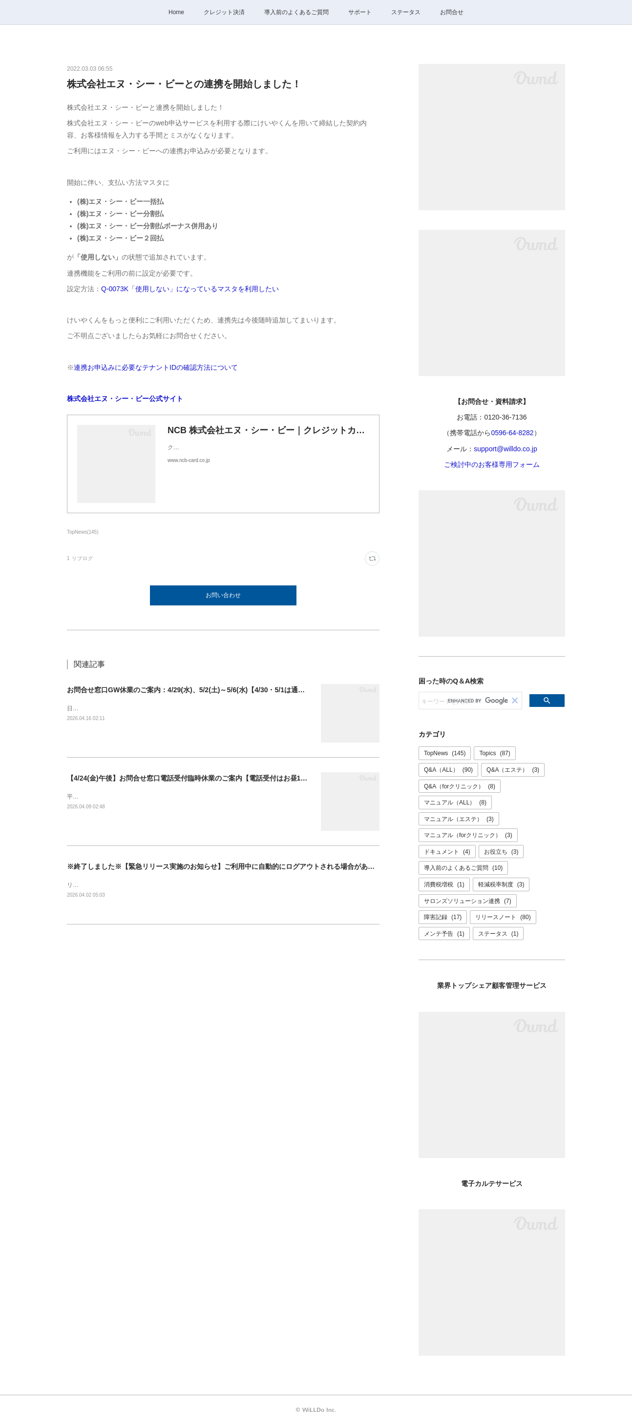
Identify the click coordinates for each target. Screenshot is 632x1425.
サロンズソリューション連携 (467, 901)
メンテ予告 (444, 933)
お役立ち (501, 851)
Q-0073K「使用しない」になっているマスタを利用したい (190, 289)
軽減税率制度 (501, 884)
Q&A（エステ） (512, 769)
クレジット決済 (224, 12)
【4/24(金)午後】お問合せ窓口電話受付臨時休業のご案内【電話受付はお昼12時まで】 (199, 778)
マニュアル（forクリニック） (468, 835)
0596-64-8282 (512, 433)
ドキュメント (447, 851)
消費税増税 (444, 884)
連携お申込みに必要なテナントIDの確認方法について (156, 367)
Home (176, 12)
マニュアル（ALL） (455, 802)
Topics (494, 753)
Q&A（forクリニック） (459, 786)
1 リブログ (80, 558)
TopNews (444, 753)
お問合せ (451, 12)
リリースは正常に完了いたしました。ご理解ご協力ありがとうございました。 (169, 885)
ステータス (406, 12)
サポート (360, 12)
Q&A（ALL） (448, 769)
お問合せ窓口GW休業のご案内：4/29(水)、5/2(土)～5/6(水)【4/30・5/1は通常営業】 (196, 690)
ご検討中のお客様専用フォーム (492, 464)
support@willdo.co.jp (505, 449)
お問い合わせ (223, 595)
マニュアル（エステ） (459, 819)
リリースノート (502, 917)
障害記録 (443, 917)
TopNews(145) (83, 532)
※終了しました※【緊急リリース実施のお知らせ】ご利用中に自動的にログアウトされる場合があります (227, 866)
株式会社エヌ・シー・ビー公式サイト (125, 398)
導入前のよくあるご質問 (296, 12)
